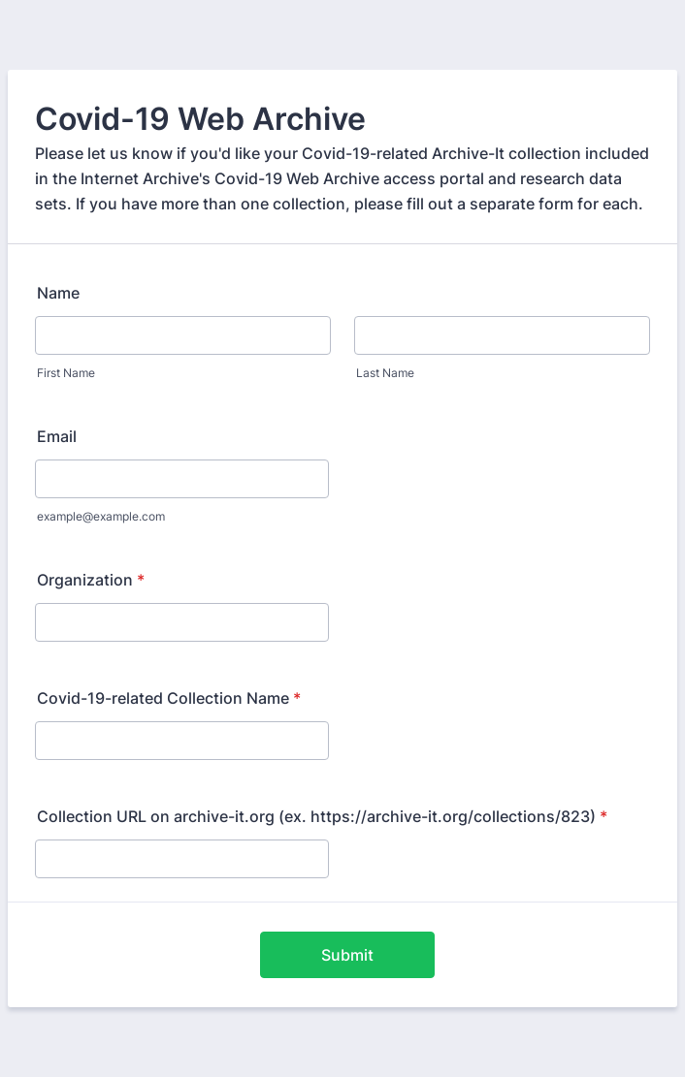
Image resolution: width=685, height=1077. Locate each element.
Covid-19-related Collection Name (169, 698)
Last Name (385, 372)
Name (58, 292)
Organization (91, 579)
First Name (66, 372)
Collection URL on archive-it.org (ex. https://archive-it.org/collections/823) (322, 816)
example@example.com (101, 516)
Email (57, 436)
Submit (347, 955)
